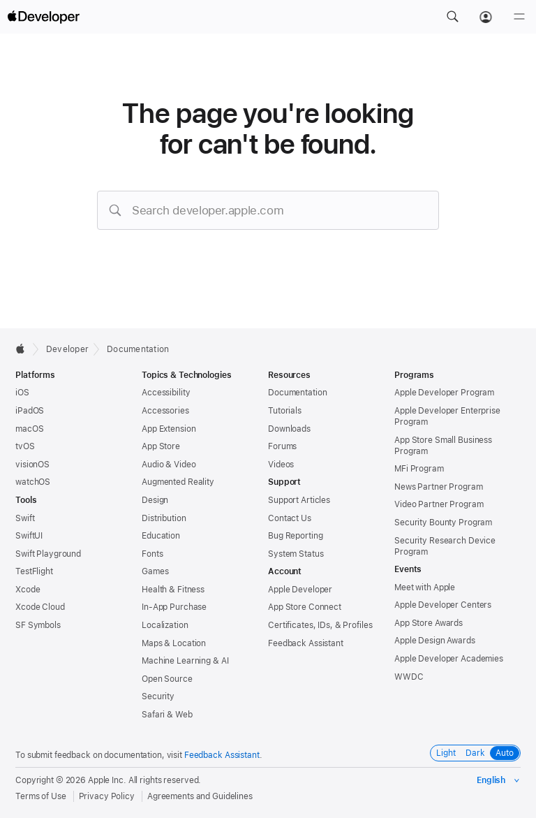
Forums (282, 446)
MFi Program (419, 469)
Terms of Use (40, 796)
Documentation (138, 349)
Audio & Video (168, 464)
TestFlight (34, 571)
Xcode (27, 589)
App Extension (168, 429)
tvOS (25, 446)
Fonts (152, 554)
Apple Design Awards (434, 640)
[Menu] (519, 17)
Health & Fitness (173, 589)
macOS (29, 429)
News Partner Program (438, 487)
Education (161, 536)
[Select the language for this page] (499, 780)
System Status (295, 554)
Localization (165, 625)
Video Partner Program (438, 504)
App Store (161, 446)
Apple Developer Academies (448, 659)
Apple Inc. (107, 780)
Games (155, 571)
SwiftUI (29, 536)
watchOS (32, 482)
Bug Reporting (295, 536)
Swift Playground (48, 554)
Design (155, 500)
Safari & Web (167, 715)
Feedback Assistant (305, 643)
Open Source (167, 679)
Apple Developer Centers (442, 605)
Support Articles (299, 500)
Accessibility (166, 392)
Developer (67, 349)
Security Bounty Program (443, 522)
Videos (281, 464)
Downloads (289, 429)
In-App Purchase (174, 607)
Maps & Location (174, 643)
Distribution (164, 518)
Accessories (165, 411)
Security (158, 696)
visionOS (32, 464)
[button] (452, 17)
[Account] (485, 17)
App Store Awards (428, 623)
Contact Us (289, 518)
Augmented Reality (178, 482)
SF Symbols (38, 625)
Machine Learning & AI (185, 661)
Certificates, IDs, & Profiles (320, 625)
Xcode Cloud (40, 607)
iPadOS (29, 411)
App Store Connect (304, 607)
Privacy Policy (107, 796)
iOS (22, 392)
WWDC (409, 677)
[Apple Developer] (43, 17)
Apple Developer (300, 589)
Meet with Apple (424, 587)
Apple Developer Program (444, 392)
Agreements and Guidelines (200, 796)
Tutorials (285, 411)
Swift (24, 518)
